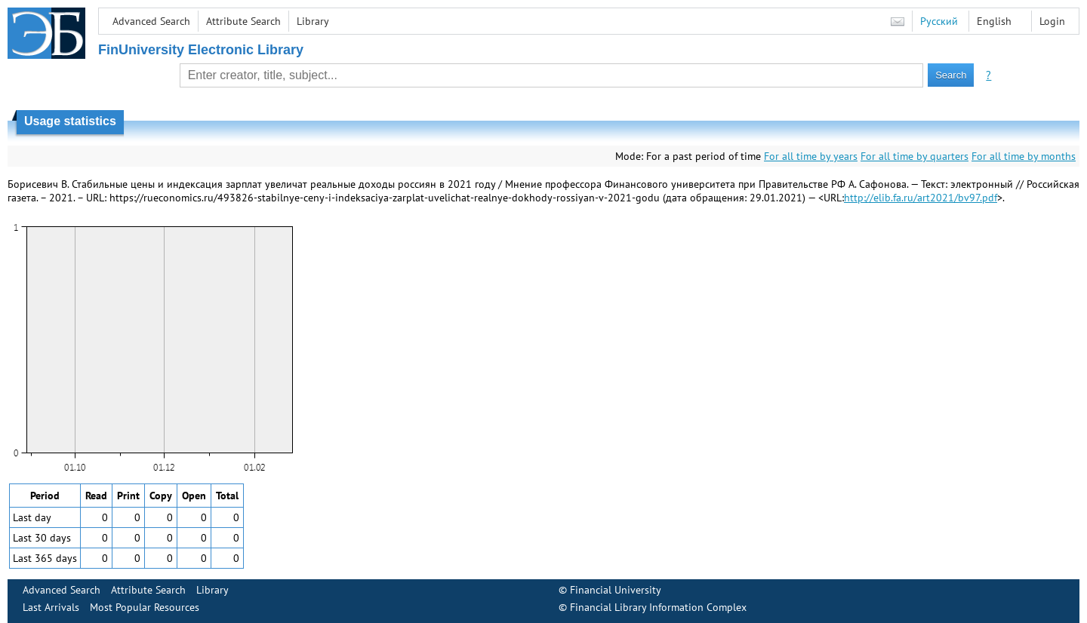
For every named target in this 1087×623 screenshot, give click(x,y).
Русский (939, 21)
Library (313, 21)
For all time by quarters (914, 156)
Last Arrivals (51, 607)
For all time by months (1024, 156)
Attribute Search (243, 21)
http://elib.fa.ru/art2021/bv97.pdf (920, 197)
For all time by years (811, 156)
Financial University (615, 590)
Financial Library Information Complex (658, 607)
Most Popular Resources (144, 607)
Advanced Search (151, 21)
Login (1052, 21)
